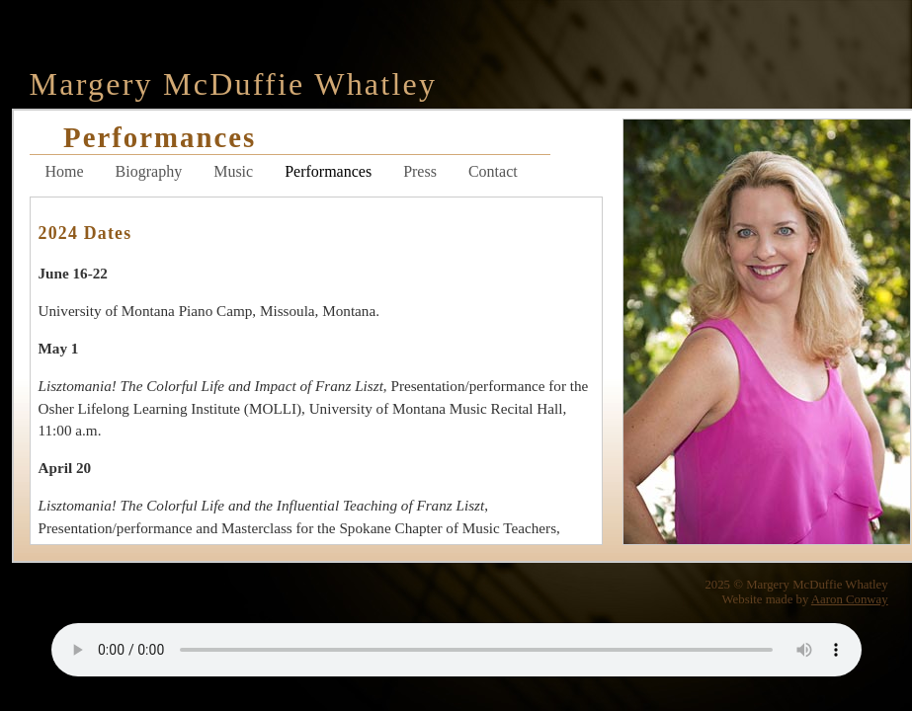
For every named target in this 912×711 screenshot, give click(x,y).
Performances (328, 171)
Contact (493, 171)
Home (64, 171)
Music (233, 171)
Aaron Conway (849, 599)
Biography (149, 171)
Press (420, 171)
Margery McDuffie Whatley (234, 84)
